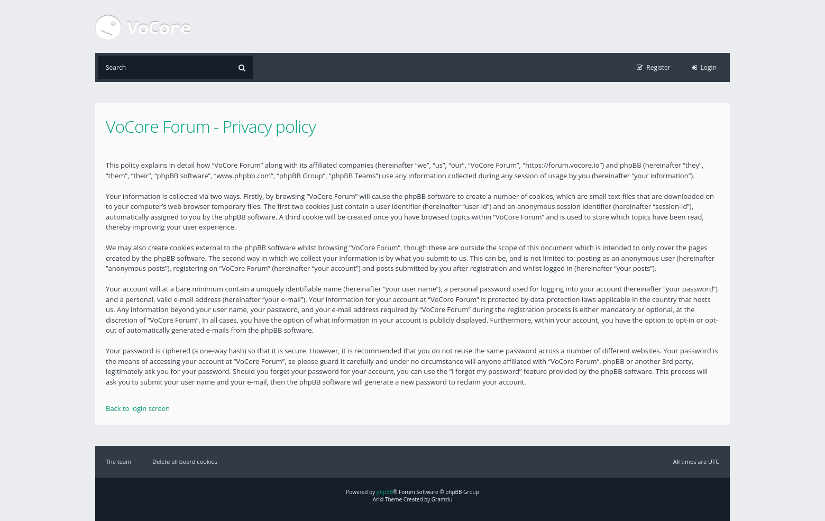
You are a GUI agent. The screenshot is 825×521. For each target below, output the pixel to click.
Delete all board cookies (184, 461)
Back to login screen (138, 408)
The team (118, 461)
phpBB (385, 492)
